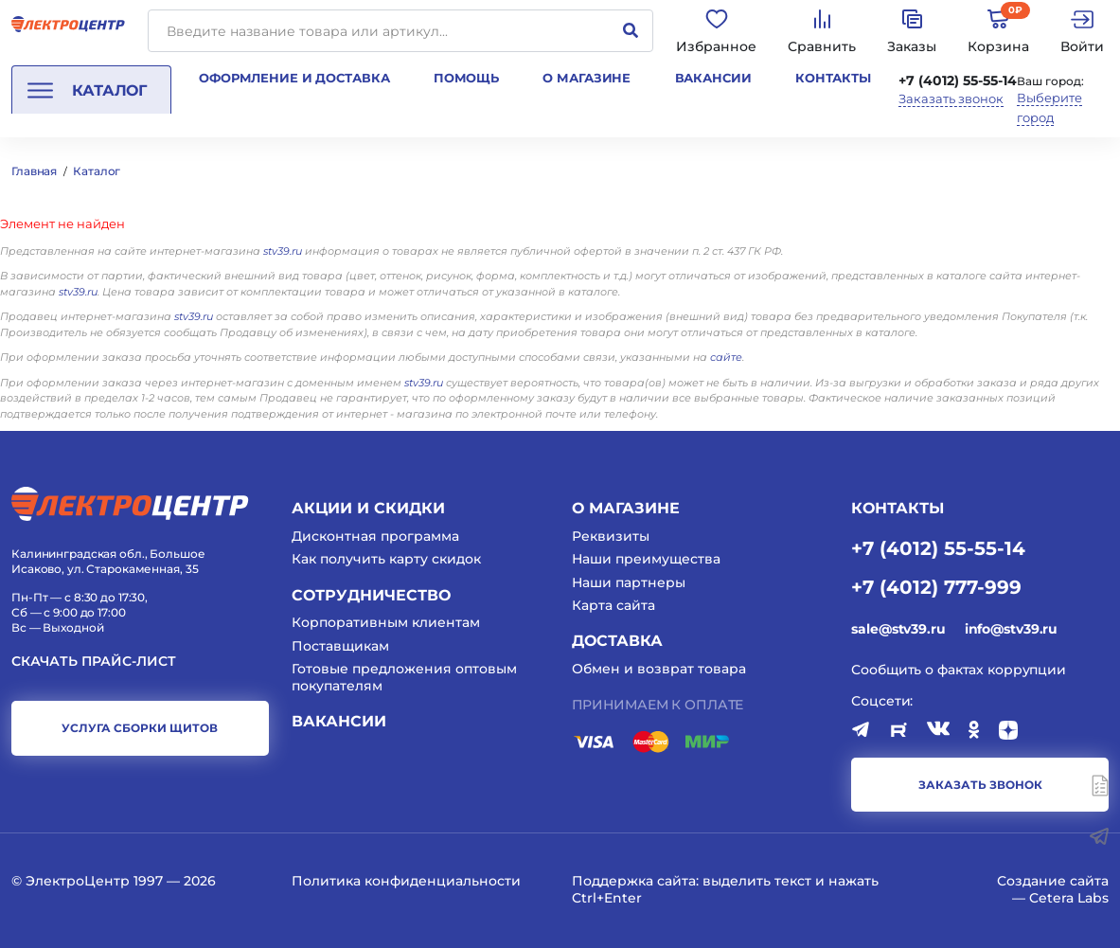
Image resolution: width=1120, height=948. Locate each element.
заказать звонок (980, 785)
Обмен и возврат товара (659, 668)
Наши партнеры (628, 582)
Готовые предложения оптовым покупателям (404, 677)
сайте (726, 357)
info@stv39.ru (1011, 628)
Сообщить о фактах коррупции (958, 669)
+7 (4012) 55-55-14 (957, 80)
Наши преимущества (646, 558)
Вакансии (713, 77)
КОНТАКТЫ (897, 508)
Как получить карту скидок (386, 558)
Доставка (617, 641)
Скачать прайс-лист (93, 661)
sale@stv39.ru (898, 628)
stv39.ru (282, 251)
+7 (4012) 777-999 (936, 586)
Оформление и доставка (294, 77)
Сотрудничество (371, 595)
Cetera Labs (1069, 897)
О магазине (586, 77)
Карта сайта (613, 605)
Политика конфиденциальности (406, 880)
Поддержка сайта (634, 880)
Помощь (466, 77)
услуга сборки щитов (140, 728)
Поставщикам (340, 645)
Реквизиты (610, 536)
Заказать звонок (951, 99)
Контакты (833, 77)
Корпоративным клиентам (386, 622)
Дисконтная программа (375, 536)
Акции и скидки (368, 508)
